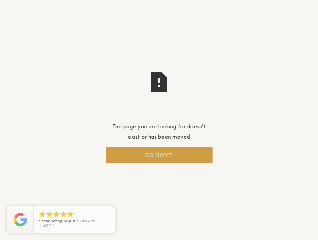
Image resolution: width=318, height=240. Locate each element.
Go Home (159, 155)
